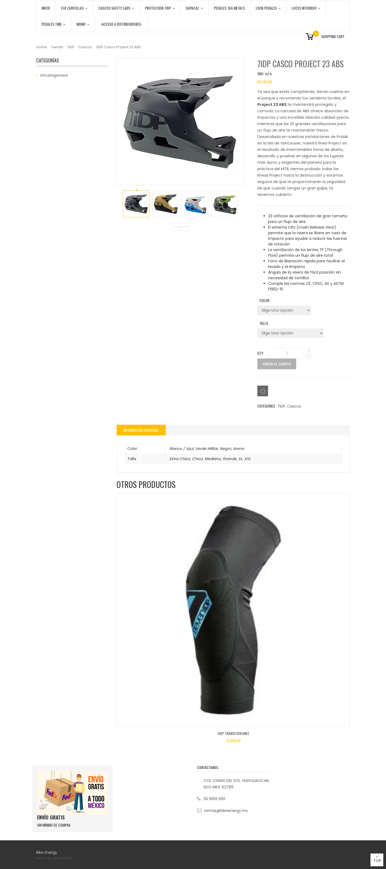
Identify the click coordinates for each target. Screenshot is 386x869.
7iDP (70, 47)
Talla (263, 323)
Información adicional (141, 430)
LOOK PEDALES (268, 8)
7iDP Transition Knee (233, 733)
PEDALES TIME (53, 24)
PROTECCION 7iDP (160, 8)
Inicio (46, 8)
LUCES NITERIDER (306, 8)
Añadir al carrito (277, 364)
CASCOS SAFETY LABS (116, 8)
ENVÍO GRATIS (51, 817)
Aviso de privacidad (54, 858)
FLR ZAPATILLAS (74, 8)
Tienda (57, 47)
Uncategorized (54, 75)
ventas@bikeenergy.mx (226, 810)
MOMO (82, 24)
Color (264, 300)
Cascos (85, 47)
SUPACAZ (194, 8)
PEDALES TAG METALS (229, 8)
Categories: (266, 406)
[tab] (141, 430)
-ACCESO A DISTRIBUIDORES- (121, 24)
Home (41, 47)
